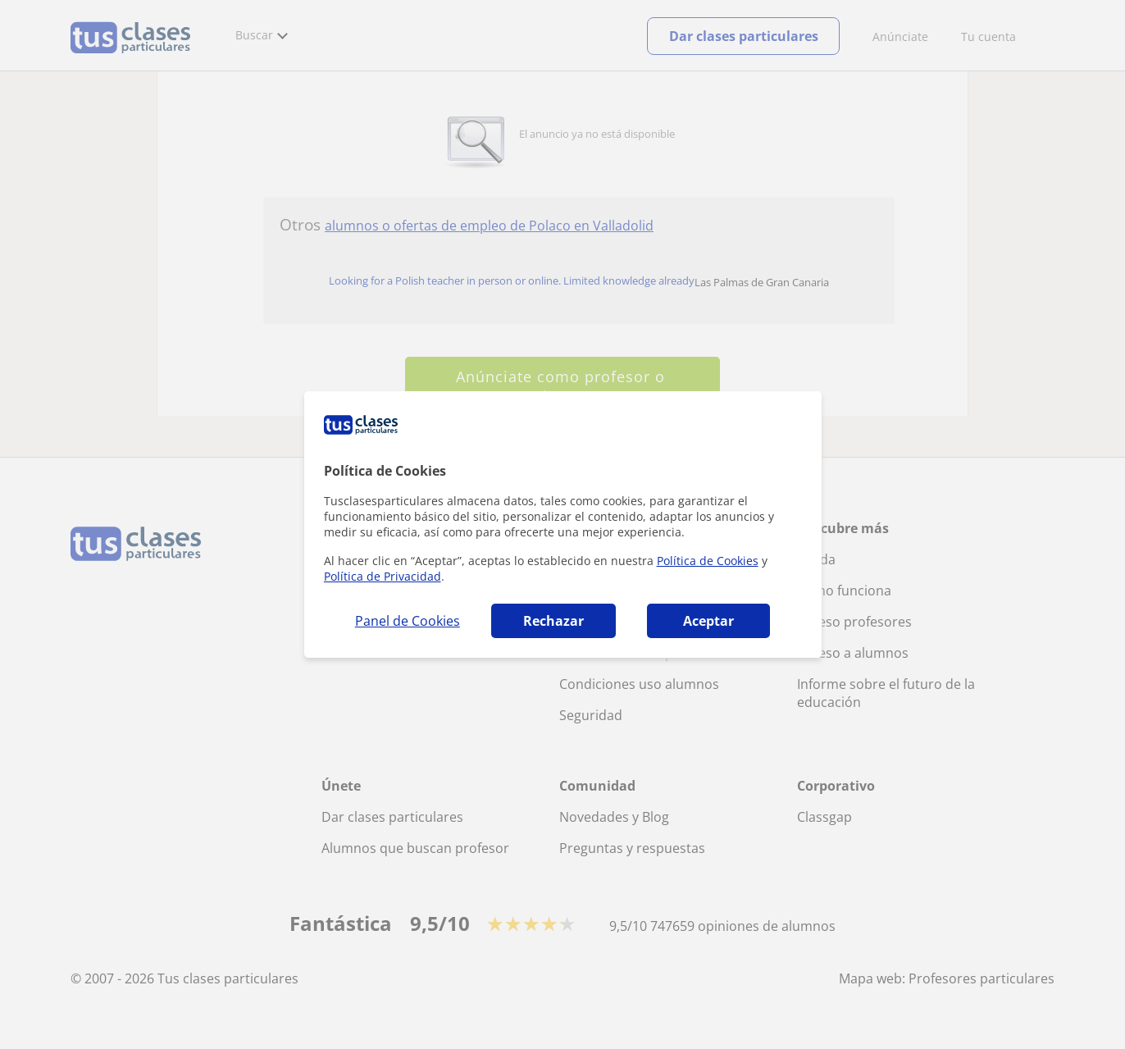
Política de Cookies (707, 560)
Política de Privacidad (382, 576)
